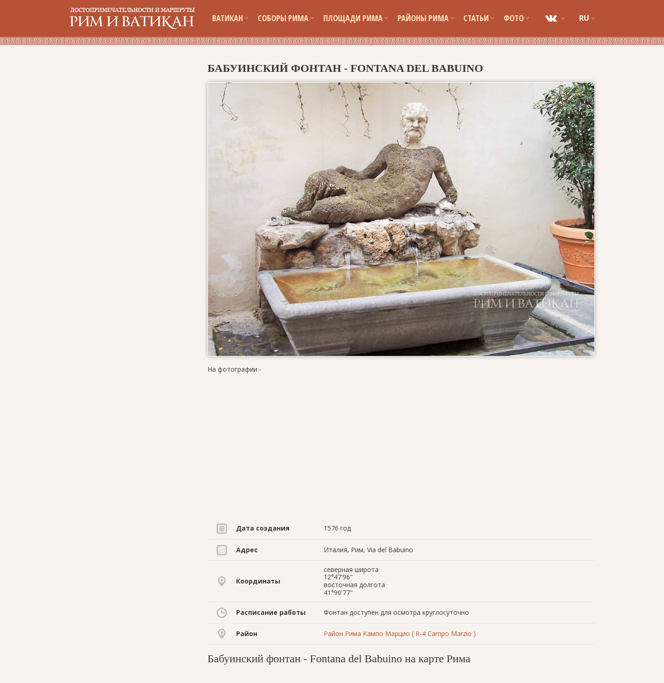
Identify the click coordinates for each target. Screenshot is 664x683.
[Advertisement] (401, 445)
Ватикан (230, 17)
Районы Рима (425, 17)
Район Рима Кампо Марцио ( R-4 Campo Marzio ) (400, 633)
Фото (516, 17)
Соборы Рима (286, 17)
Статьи (478, 17)
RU (584, 18)
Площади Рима (355, 17)
